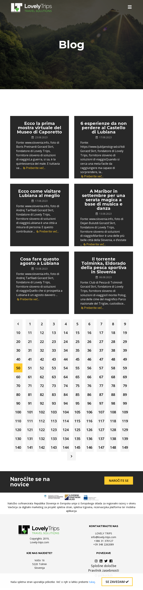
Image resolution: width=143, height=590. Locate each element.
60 (17, 377)
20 (17, 341)
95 (78, 404)
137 (102, 439)
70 (17, 386)
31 (29, 350)
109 (126, 413)
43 (53, 359)
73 (53, 386)
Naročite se (119, 482)
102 (41, 413)
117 (102, 422)
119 (126, 422)
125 (77, 431)
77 (102, 386)
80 (17, 395)
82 (41, 395)
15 (78, 332)
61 (29, 377)
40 (17, 359)
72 (41, 386)
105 (77, 413)
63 (53, 377)
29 (126, 341)
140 (17, 448)
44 (65, 359)
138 (114, 439)
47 (102, 359)
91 (29, 404)
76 (90, 386)
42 (41, 359)
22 (41, 341)
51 (29, 368)
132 (41, 439)
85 (78, 395)
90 (17, 404)
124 (65, 431)
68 (114, 377)
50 (17, 368)
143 (53, 448)
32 (41, 350)
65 (78, 377)
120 (17, 431)
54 (65, 368)
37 (102, 350)
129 (126, 431)
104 (65, 413)
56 (90, 368)
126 (90, 431)
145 (77, 448)
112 (41, 422)
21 (29, 341)
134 (65, 439)
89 (126, 395)
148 (114, 448)
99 (126, 404)
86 (90, 395)
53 (53, 368)
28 (114, 341)
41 (29, 359)
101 (29, 413)
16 (90, 332)
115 (77, 422)
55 (78, 368)
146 (90, 448)
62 (41, 377)
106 (90, 413)
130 (17, 439)
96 (90, 404)
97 (102, 404)
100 (17, 413)
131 (29, 439)
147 (102, 448)
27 (102, 341)
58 (114, 368)
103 (53, 413)
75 (78, 386)
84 (65, 395)
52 (41, 368)
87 (102, 395)
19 (126, 332)
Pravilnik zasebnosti (103, 572)
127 (102, 431)
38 (114, 350)
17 (102, 332)
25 (78, 341)
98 (114, 404)
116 (90, 422)
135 (77, 439)
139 (126, 439)
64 (65, 377)
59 (126, 368)
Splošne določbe (103, 567)
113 (53, 422)
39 (126, 350)
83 (53, 395)
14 (65, 332)
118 (114, 422)
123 (53, 431)
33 (53, 350)
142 (41, 448)
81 (29, 395)
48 (114, 359)
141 (29, 448)
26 (90, 341)
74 (65, 386)
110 (17, 422)
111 (29, 422)
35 (78, 350)
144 (65, 448)
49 (126, 359)
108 (114, 413)
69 (126, 377)
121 (29, 431)
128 (114, 431)
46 (90, 359)
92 (41, 404)
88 (114, 395)
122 (41, 431)
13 (53, 332)
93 (53, 404)
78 (114, 386)
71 (29, 386)
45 (78, 359)
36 (90, 350)
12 (41, 332)
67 (102, 377)
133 (53, 439)
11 (29, 332)
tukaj (92, 582)
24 (65, 341)
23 (53, 341)
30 (17, 350)
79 (126, 386)
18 (114, 332)
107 (102, 413)
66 (90, 377)
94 (65, 404)
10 (17, 332)
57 (102, 368)
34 (65, 350)
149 (126, 448)
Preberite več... (34, 168)
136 (90, 439)
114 (65, 422)
